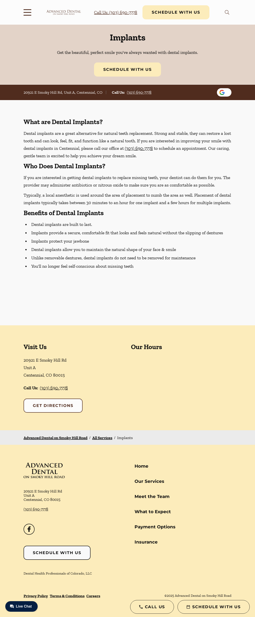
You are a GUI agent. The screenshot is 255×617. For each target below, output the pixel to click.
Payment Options (155, 526)
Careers (93, 595)
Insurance (146, 542)
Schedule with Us (176, 12)
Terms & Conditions (67, 595)
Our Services (149, 481)
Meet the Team (152, 496)
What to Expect (153, 511)
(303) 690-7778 (139, 92)
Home (141, 466)
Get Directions (53, 405)
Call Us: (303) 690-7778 (115, 12)
